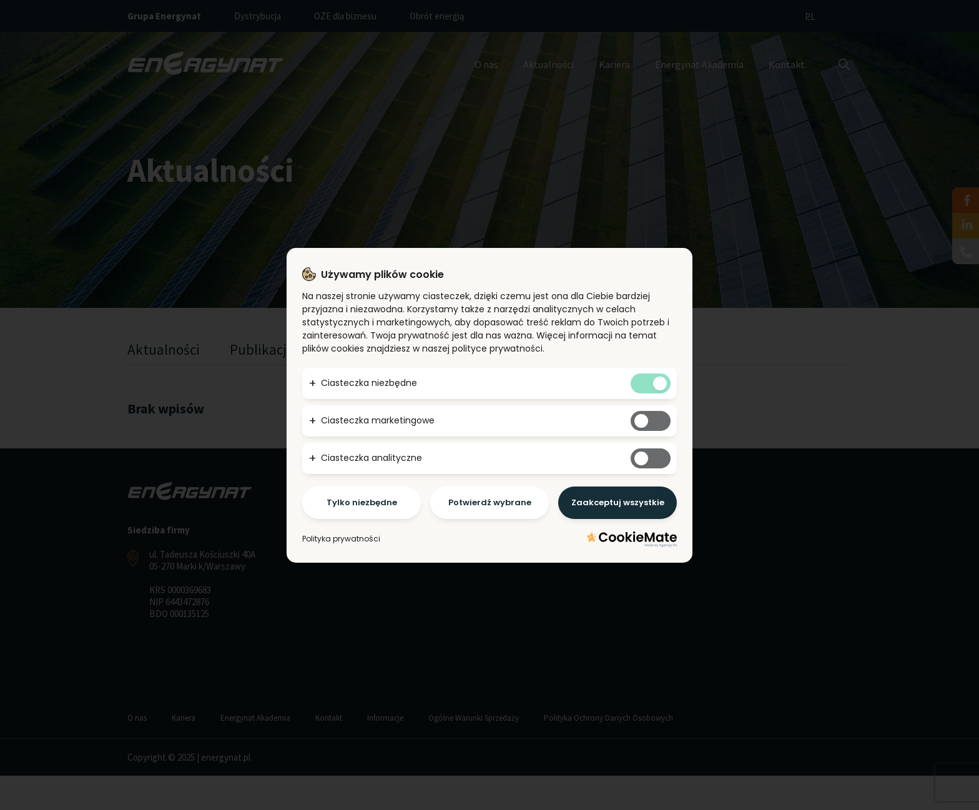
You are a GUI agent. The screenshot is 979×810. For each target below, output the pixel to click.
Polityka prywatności (341, 538)
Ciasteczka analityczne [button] (371, 458)
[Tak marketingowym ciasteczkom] (651, 421)
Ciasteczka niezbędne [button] (369, 383)
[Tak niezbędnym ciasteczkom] (651, 383)
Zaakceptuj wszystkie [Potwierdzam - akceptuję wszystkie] (617, 502)
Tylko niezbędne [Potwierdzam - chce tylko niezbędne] (362, 502)
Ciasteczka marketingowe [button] (378, 420)
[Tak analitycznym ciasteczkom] (651, 458)
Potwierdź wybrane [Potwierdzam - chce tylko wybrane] (489, 502)
